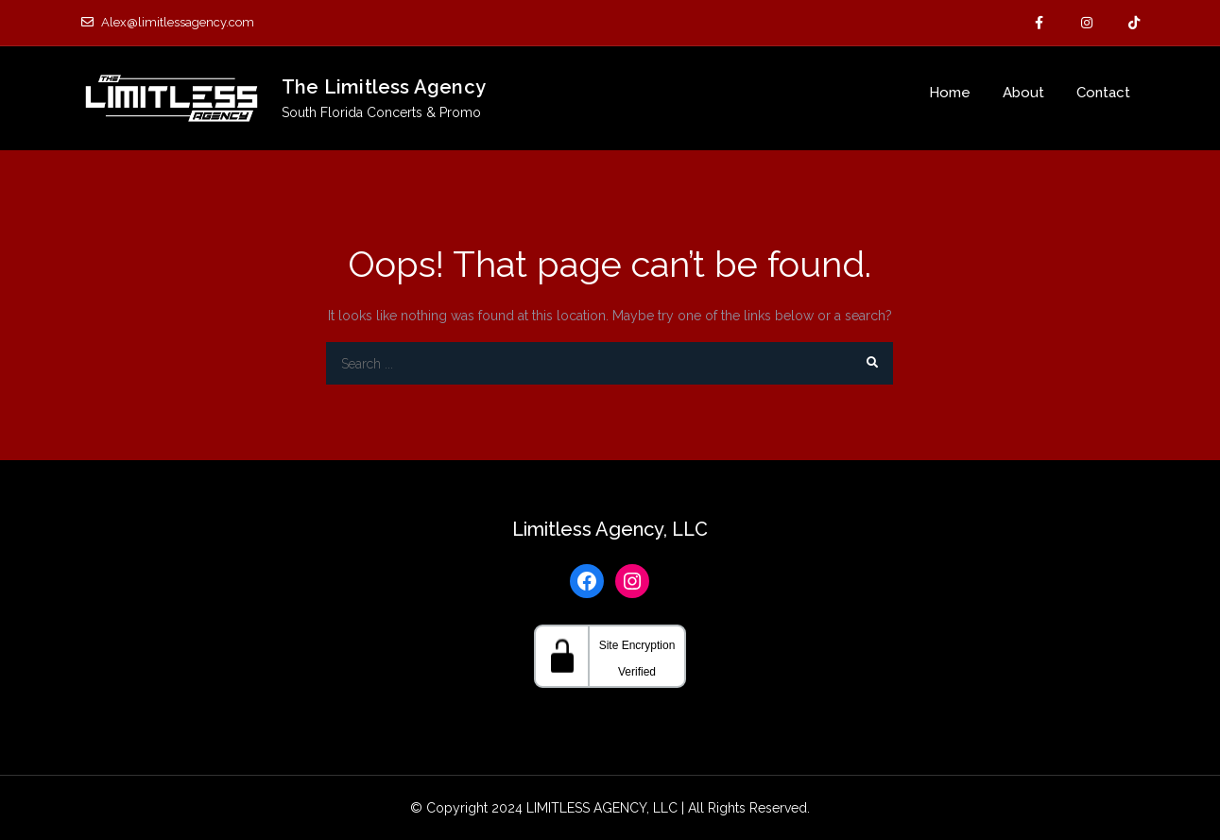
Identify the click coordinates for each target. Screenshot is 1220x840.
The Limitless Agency (384, 87)
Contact (1103, 92)
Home (950, 92)
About (1023, 92)
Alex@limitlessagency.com (167, 22)
